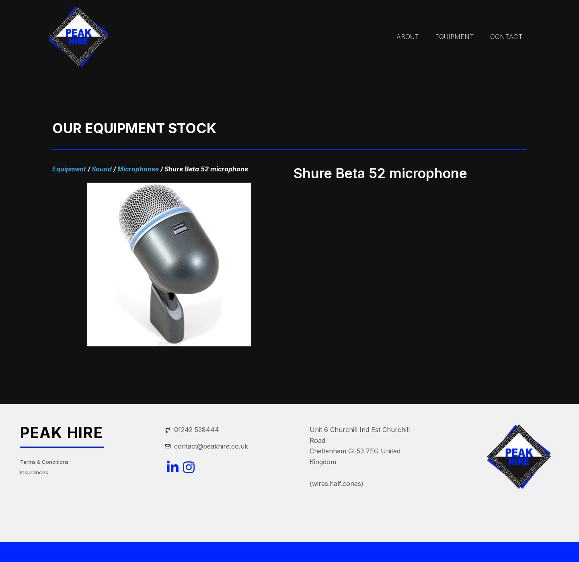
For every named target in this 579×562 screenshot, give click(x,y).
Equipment (69, 169)
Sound (102, 169)
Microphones (138, 169)
